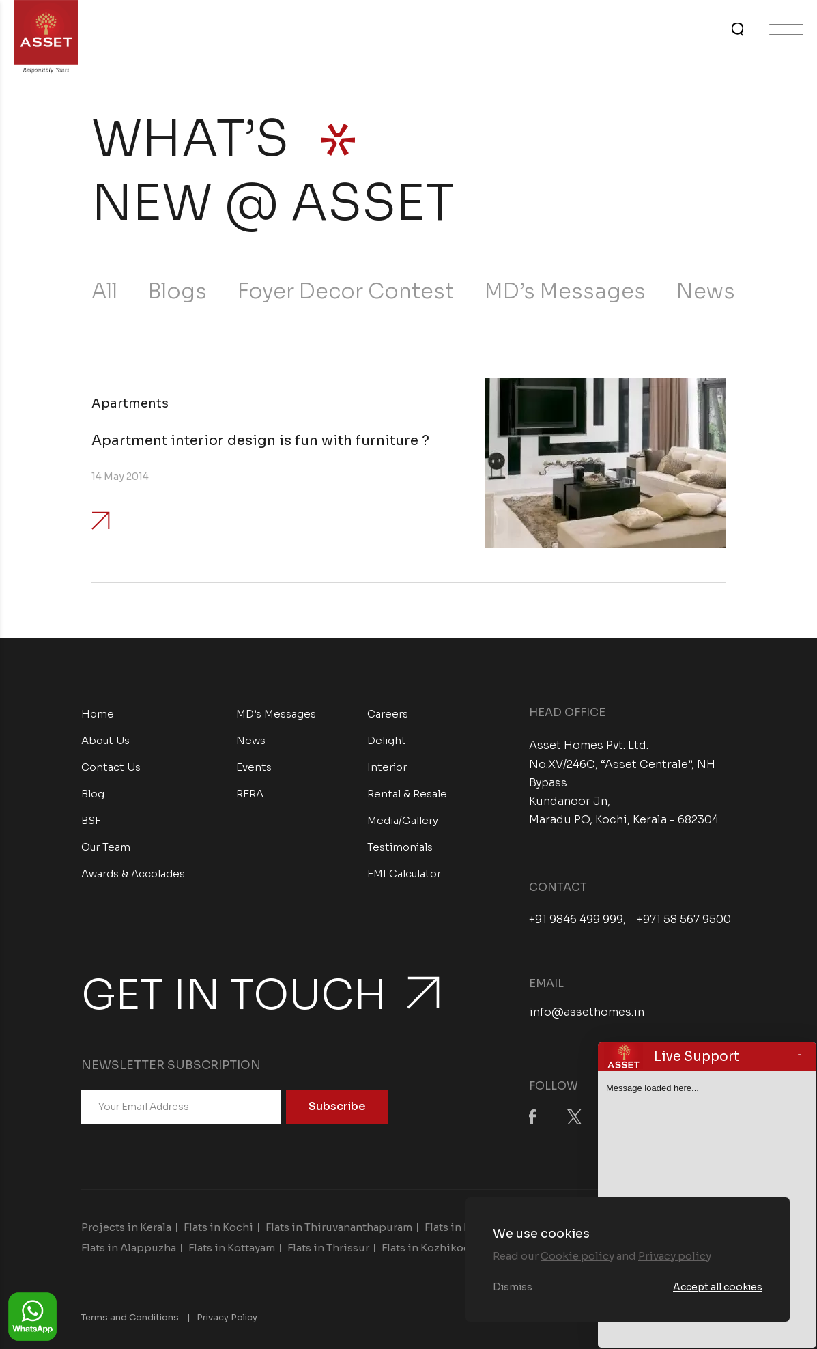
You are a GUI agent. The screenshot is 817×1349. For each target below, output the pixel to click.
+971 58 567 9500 (684, 919)
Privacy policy (674, 1255)
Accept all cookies (717, 1287)
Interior (387, 767)
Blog (92, 793)
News (705, 291)
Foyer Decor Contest (346, 291)
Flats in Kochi (218, 1227)
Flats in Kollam (462, 1227)
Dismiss (512, 1287)
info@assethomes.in (586, 1012)
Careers (387, 713)
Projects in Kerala (126, 1227)
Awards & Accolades (133, 873)
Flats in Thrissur (328, 1247)
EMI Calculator (404, 873)
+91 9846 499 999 (576, 919)
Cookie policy (577, 1255)
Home (97, 713)
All (104, 291)
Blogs (177, 291)
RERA (249, 793)
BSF (91, 820)
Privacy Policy (227, 1317)
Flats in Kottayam (231, 1247)
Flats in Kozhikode (429, 1247)
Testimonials (400, 846)
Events (254, 767)
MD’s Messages (565, 291)
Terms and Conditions (130, 1317)
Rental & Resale (407, 793)
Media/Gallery (402, 820)
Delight (386, 740)
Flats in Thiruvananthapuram (339, 1227)
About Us (105, 740)
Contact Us (111, 767)
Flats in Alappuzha (128, 1247)
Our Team (105, 846)
